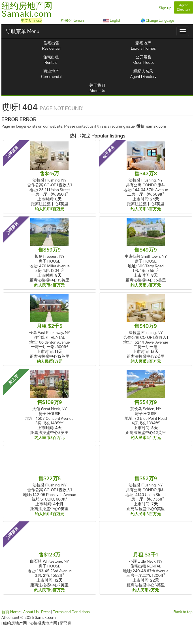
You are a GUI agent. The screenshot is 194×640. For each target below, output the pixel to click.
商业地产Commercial (51, 74)
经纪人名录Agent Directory (143, 74)
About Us (31, 611)
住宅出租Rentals (51, 59)
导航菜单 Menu (22, 31)
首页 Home (11, 611)
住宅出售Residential (51, 45)
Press (45, 611)
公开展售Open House (143, 59)
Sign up (165, 7)
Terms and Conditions (71, 611)
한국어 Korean (72, 20)
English (112, 20)
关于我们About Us (97, 88)
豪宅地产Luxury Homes (143, 45)
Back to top (183, 611)
